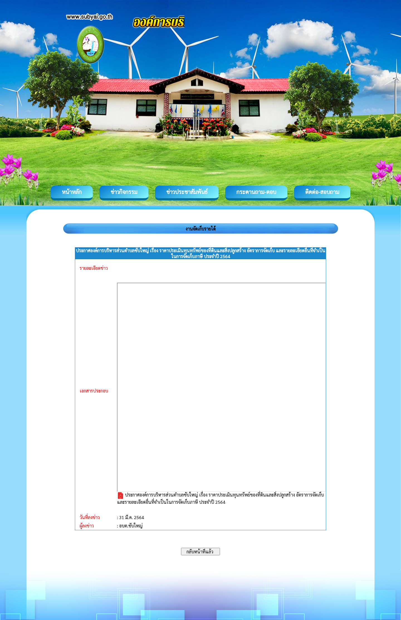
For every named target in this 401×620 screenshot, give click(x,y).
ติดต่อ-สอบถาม (322, 191)
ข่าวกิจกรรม (124, 191)
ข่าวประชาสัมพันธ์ (186, 191)
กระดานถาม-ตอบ (256, 191)
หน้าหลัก (72, 191)
